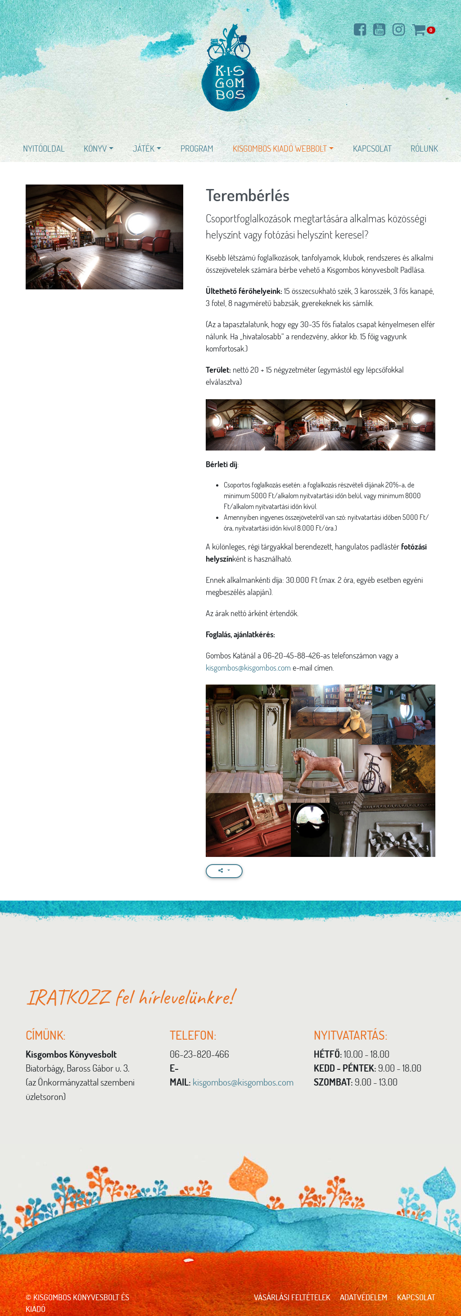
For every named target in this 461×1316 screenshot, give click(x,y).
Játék (143, 148)
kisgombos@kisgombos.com (248, 667)
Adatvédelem (363, 1297)
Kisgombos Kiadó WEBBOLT (280, 148)
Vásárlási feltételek (292, 1297)
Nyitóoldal (44, 148)
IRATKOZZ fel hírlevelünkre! (129, 996)
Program (197, 148)
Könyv (95, 148)
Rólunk (424, 148)
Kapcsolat (372, 148)
